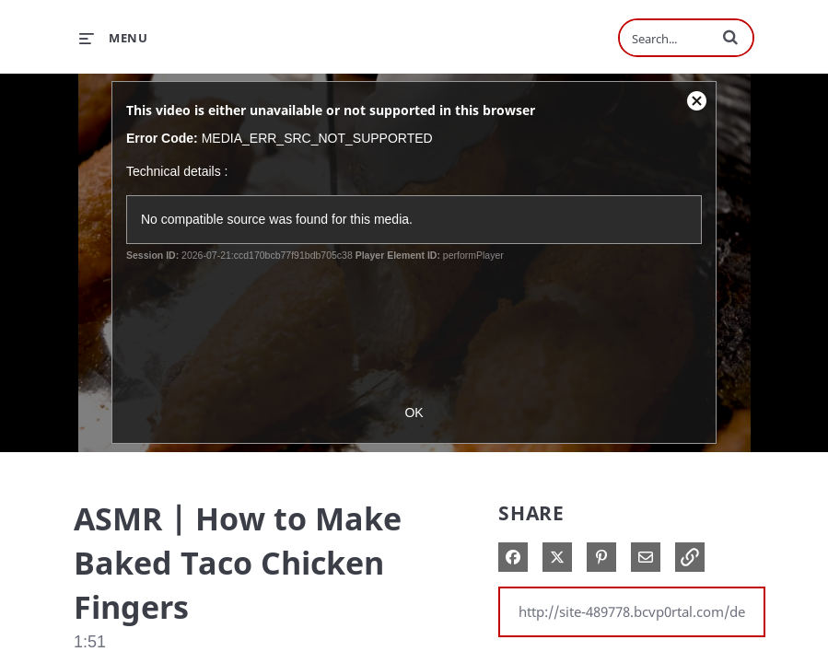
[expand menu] (113, 38)
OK (413, 412)
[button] (730, 36)
